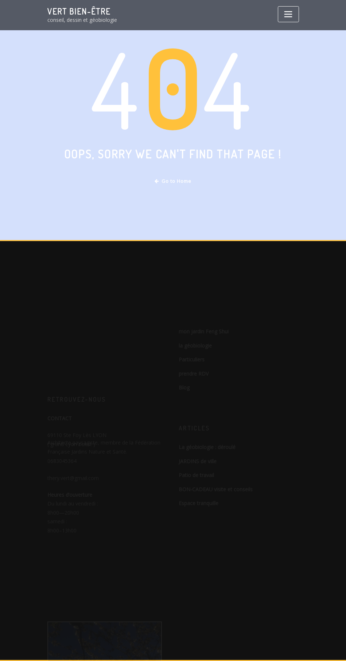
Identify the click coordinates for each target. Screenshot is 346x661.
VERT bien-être (78, 11)
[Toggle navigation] (288, 14)
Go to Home (173, 181)
